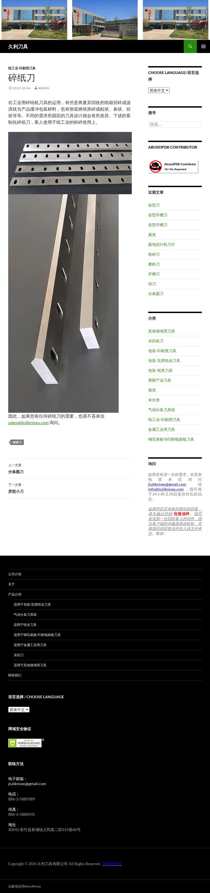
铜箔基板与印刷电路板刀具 (171, 439)
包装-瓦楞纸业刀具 (164, 360)
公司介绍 (14, 574)
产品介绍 (14, 594)
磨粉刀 (154, 264)
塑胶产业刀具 (159, 380)
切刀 (152, 283)
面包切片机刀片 (161, 244)
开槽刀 (154, 274)
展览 (152, 234)
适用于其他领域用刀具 (30, 665)
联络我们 (14, 675)
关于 (11, 584)
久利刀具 (18, 46)
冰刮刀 (19, 655)
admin (43, 88)
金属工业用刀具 (161, 429)
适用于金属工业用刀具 (30, 645)
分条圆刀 (70, 468)
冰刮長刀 (156, 340)
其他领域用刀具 (161, 331)
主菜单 (203, 46)
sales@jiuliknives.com (28, 422)
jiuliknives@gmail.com (27, 783)
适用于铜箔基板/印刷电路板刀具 (37, 635)
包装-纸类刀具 (160, 370)
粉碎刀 (17, 442)
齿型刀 (154, 205)
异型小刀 (70, 488)
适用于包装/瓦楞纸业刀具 (32, 604)
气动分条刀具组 (161, 409)
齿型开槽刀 (157, 215)
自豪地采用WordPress (24, 886)
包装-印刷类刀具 (162, 350)
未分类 (154, 399)
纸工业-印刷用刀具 (22, 68)
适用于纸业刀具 (25, 625)
